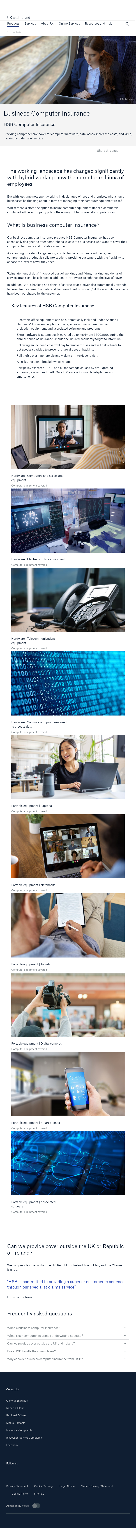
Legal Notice (67, 1486)
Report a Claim (15, 1408)
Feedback (12, 1445)
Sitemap (39, 1493)
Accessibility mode (23, 1505)
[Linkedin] (16, 1473)
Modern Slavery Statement (97, 1486)
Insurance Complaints (19, 1430)
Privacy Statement (17, 1486)
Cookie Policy (20, 1493)
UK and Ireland (18, 17)
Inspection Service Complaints (24, 1437)
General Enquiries (17, 1400)
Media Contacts (15, 1423)
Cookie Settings (43, 1486)
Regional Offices (16, 1415)
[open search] (127, 24)
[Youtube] (37, 1473)
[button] (13, 23)
